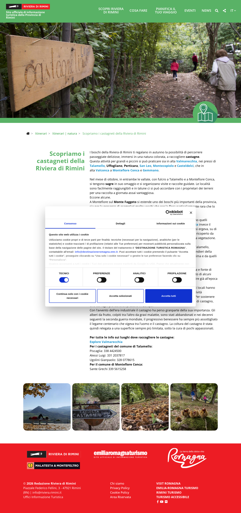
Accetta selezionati (120, 295)
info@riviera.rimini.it (46, 492)
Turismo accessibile (172, 497)
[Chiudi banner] (191, 212)
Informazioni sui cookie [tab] (171, 223)
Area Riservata (120, 497)
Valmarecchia (186, 161)
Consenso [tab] (70, 223)
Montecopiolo (163, 166)
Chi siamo (117, 483)
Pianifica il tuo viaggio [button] (166, 10)
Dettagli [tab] (120, 223)
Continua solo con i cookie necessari (72, 295)
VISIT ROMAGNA (168, 483)
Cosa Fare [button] (138, 11)
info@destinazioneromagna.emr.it (96, 251)
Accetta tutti (168, 295)
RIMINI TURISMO (168, 492)
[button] (216, 11)
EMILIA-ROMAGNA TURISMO (177, 488)
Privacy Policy (120, 488)
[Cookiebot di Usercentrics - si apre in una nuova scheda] (168, 212)
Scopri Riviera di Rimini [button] (111, 10)
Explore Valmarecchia (106, 342)
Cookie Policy (119, 492)
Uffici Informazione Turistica (43, 497)
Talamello (97, 166)
